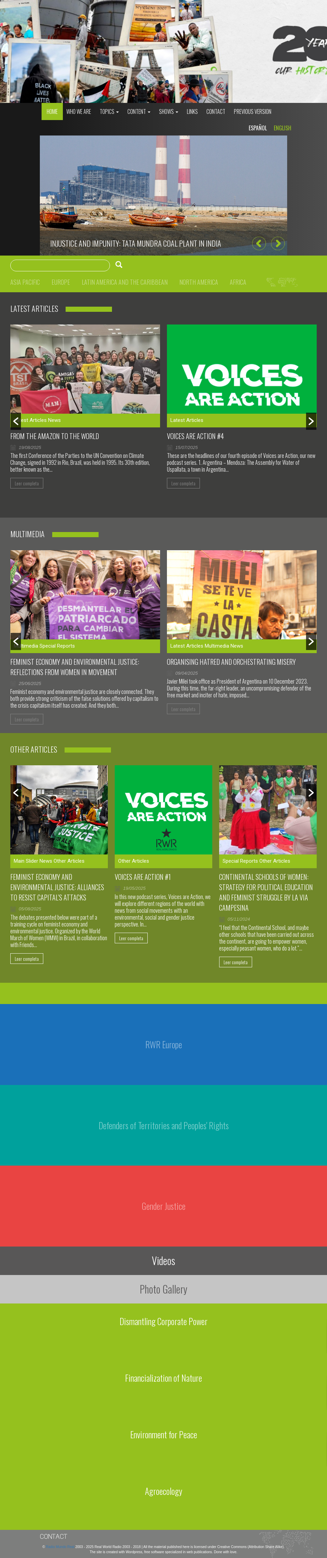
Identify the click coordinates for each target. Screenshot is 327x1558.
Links (192, 111)
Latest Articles (30, 420)
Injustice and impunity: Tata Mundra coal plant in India (135, 243)
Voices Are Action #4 (195, 436)
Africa (238, 282)
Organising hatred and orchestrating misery (231, 662)
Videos (163, 1260)
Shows (168, 111)
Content (138, 111)
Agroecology (163, 1491)
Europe (61, 282)
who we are (78, 111)
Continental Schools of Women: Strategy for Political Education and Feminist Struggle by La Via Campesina (266, 892)
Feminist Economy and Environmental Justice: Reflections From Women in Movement (74, 667)
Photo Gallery (163, 1289)
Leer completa (27, 483)
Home (52, 111)
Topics (109, 111)
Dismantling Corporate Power (163, 1321)
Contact (215, 111)
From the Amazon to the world (54, 436)
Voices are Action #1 (143, 877)
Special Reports (57, 646)
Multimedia (26, 646)
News (54, 420)
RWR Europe (163, 1044)
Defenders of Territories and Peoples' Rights (164, 1125)
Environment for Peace (163, 1434)
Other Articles (69, 861)
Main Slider (26, 861)
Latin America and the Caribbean (125, 282)
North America (198, 282)
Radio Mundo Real (61, 1547)
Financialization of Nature (163, 1377)
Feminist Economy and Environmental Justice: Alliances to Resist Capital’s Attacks (57, 887)
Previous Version (252, 111)
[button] (258, 243)
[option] (163, 195)
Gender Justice (163, 1206)
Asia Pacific (25, 282)
